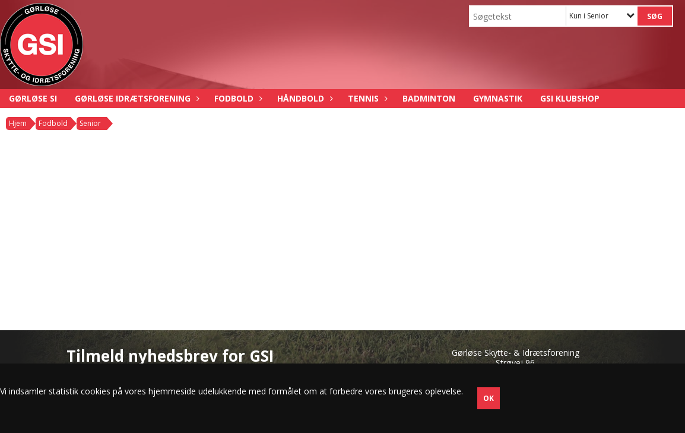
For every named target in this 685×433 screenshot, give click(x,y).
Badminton (428, 98)
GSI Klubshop (570, 98)
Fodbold (236, 98)
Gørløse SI (33, 98)
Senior (90, 123)
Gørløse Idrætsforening (135, 98)
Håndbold (303, 98)
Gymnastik (497, 98)
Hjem (18, 123)
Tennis (366, 98)
